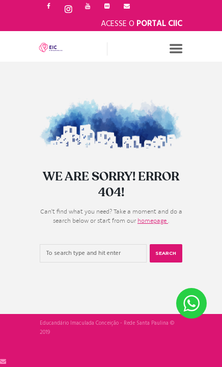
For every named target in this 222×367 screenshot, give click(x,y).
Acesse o (141, 24)
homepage (152, 220)
